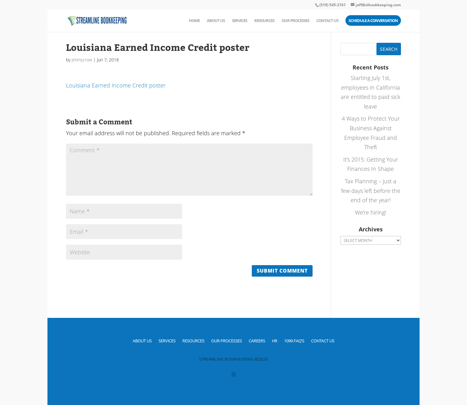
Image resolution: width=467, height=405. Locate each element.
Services (239, 20)
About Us (216, 20)
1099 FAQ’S (294, 340)
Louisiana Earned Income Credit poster (116, 85)
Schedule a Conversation (373, 20)
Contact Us (327, 20)
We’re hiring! (370, 212)
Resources (264, 20)
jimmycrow (82, 60)
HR (274, 340)
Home (194, 20)
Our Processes (295, 20)
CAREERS (257, 340)
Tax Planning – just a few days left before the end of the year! (370, 190)
